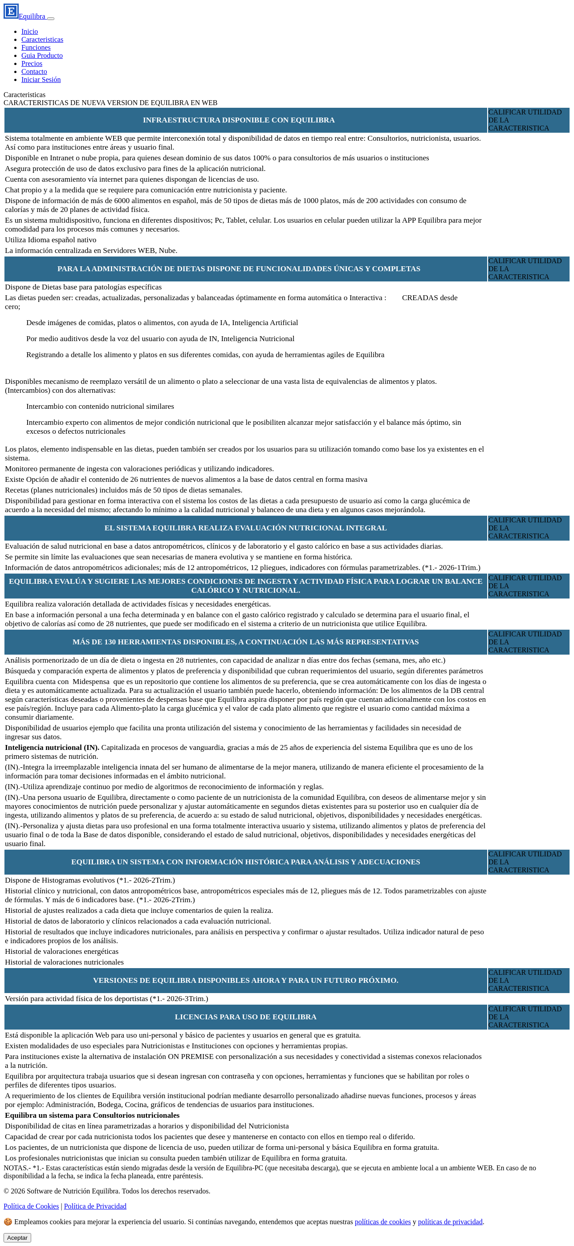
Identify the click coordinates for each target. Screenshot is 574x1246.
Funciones (36, 47)
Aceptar (17, 1237)
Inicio (29, 31)
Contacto (34, 71)
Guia (42, 55)
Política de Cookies (31, 1206)
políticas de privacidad (450, 1222)
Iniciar (41, 79)
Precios (31, 63)
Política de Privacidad (95, 1206)
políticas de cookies (383, 1222)
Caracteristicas (42, 39)
